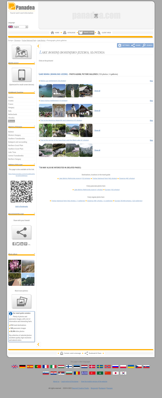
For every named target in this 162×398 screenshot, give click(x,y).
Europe (112, 190)
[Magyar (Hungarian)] (61, 366)
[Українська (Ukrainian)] (131, 366)
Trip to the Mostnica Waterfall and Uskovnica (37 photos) (61, 120)
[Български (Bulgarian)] (69, 373)
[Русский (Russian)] (115, 366)
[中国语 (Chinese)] (108, 373)
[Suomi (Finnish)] (69, 366)
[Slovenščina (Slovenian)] (46, 373)
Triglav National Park (29, 40)
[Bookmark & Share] (21, 232)
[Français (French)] (46, 366)
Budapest (102, 388)
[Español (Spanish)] (30, 366)
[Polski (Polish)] (123, 366)
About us (56, 381)
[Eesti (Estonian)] (77, 366)
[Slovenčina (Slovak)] (146, 366)
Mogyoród (94, 388)
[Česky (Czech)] (139, 366)
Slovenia (17, 40)
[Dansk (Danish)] (92, 366)
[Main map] (22, 52)
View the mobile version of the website (94, 381)
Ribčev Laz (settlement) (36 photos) (53, 81)
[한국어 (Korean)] (123, 373)
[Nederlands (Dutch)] (84, 366)
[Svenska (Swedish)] (100, 366)
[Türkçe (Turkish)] (92, 373)
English (16, 27)
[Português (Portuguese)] (38, 366)
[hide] (38, 46)
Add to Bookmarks (21, 206)
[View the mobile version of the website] (22, 75)
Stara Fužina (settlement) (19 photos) (53, 100)
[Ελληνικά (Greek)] (84, 373)
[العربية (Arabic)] (100, 373)
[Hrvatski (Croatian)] (54, 373)
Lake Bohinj (41, 40)
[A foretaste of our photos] (21, 301)
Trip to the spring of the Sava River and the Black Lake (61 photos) (64, 140)
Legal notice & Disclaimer (69, 381)
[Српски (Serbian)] (61, 373)
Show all (97, 91)
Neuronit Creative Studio (80, 388)
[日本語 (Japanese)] (115, 373)
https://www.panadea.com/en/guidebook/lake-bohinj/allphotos (21, 174)
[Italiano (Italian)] (53, 366)
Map (151, 81)
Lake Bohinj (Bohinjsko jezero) (53, 74)
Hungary (110, 388)
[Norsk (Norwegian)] (108, 366)
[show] (38, 344)
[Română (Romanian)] (77, 373)
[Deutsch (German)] (22, 366)
